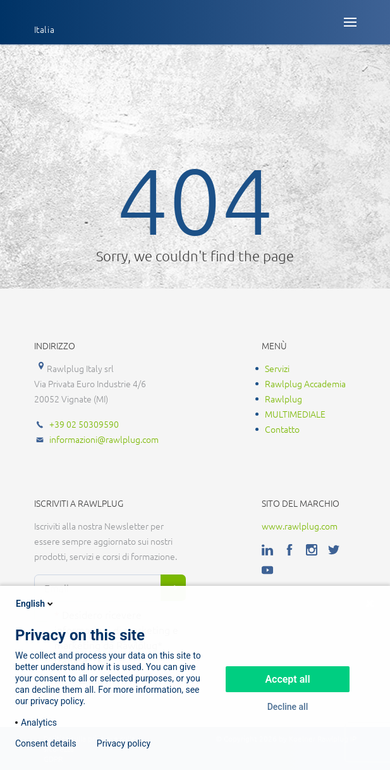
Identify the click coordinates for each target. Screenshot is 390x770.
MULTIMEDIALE (295, 413)
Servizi (277, 368)
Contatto (282, 429)
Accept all (287, 679)
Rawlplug (283, 398)
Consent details (45, 743)
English (35, 604)
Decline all (287, 707)
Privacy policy (123, 743)
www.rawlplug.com (300, 525)
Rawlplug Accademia (305, 383)
